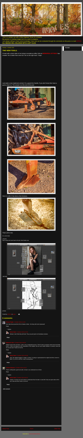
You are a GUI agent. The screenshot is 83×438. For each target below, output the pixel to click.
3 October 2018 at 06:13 (22, 377)
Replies (9, 329)
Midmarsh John (10, 342)
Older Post (57, 428)
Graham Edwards (10, 367)
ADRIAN (79, 41)
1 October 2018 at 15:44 (22, 332)
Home (31, 428)
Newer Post (5, 428)
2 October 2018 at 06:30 (20, 342)
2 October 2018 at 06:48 (22, 355)
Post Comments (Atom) (34, 433)
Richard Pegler (10, 322)
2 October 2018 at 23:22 (21, 367)
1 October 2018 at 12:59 (19, 322)
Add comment (6, 389)
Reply (7, 326)
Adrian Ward (13, 332)
